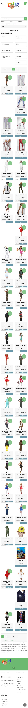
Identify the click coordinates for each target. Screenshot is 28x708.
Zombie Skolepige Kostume (7, 217)
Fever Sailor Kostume (7, 495)
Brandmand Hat (21, 538)
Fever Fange (7, 624)
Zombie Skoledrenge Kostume (7, 432)
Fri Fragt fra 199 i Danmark (5, 20)
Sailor (17, 44)
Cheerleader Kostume (21, 259)
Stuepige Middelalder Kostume (21, 432)
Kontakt (19, 681)
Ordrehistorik (5, 701)
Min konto (4, 699)
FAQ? (18, 683)
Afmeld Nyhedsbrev (20, 686)
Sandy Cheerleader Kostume (7, 389)
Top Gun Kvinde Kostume (21, 195)
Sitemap (19, 692)
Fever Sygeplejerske (21, 495)
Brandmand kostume (7, 452)
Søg (25, 18)
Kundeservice (20, 677)
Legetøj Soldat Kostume (7, 538)
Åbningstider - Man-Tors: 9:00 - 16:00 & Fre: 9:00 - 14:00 (9, 685)
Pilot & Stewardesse (19, 37)
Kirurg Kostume (7, 409)
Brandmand (19, 56)
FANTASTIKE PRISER (12, 20)
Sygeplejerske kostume (7, 280)
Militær (4, 37)
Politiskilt (21, 603)
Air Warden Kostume (7, 517)
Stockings (21, 109)
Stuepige (18, 62)
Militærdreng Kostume (21, 280)
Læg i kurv (9, 93)
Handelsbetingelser (21, 689)
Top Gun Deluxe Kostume (21, 366)
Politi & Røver (5, 44)
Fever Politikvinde (7, 474)
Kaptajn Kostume (7, 173)
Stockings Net (21, 216)
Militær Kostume (7, 302)
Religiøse (18, 50)
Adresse (4, 706)
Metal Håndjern (21, 560)
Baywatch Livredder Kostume (7, 367)
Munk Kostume (21, 452)
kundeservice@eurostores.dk (10, 680)
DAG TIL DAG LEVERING (21, 20)
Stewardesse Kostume (21, 237)
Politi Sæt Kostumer (7, 345)
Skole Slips (21, 624)
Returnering (5, 703)
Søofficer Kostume (7, 323)
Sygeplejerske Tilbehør (21, 581)
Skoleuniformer (6, 50)
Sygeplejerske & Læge (6, 57)
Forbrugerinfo (20, 679)
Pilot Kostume (7, 195)
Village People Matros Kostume (7, 260)
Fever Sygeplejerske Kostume (21, 324)
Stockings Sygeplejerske (21, 130)
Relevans (5, 69)
